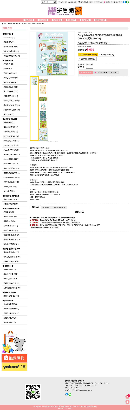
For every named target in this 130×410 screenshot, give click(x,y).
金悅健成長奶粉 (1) (10, 318)
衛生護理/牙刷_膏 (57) (12, 239)
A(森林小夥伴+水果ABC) (88, 54)
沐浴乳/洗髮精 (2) (10, 221)
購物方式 (35, 207)
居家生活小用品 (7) (10, 82)
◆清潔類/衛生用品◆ (11, 208)
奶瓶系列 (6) (8, 68)
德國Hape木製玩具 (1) (12, 154)
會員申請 (63, 2)
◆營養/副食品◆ (9, 292)
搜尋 (54, 2)
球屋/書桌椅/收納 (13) (12, 182)
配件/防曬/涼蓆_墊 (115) (12, 287)
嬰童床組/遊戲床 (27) (11, 252)
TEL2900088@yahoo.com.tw (82, 390)
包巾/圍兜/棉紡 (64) (11, 225)
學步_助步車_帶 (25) (11, 199)
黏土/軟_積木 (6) (10, 191)
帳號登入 (73, 2)
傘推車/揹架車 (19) (10, 278)
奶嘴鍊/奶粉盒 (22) (10, 73)
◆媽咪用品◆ (8, 34)
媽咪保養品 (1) (9, 42)
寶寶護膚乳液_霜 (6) (11, 87)
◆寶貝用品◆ (8, 60)
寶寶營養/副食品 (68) (11, 296)
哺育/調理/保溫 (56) (11, 96)
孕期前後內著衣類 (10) (12, 56)
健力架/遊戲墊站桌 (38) (12, 173)
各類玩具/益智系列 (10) (12, 168)
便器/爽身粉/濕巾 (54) (12, 235)
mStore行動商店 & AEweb (88, 406)
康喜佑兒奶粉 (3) (10, 322)
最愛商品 (109, 2)
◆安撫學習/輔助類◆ (11, 195)
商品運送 (46, 207)
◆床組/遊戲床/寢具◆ (11, 248)
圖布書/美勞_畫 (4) (10, 186)
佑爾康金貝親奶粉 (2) (11, 313)
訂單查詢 (99, 2)
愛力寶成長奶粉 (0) (10, 304)
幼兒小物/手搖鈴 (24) (11, 136)
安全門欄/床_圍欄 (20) (12, 109)
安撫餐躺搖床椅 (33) (11, 204)
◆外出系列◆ (8, 266)
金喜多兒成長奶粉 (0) (11, 308)
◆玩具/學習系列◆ (24, 24)
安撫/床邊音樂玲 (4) (11, 127)
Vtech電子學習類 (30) (11, 150)
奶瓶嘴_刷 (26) (9, 212)
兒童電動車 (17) (9, 122)
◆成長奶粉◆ (8, 300)
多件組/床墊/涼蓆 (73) (12, 261)
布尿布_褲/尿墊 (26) (11, 230)
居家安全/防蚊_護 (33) (12, 105)
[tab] (35, 207)
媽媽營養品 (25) (9, 37)
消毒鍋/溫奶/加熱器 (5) (12, 100)
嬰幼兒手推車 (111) (10, 274)
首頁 (4, 24)
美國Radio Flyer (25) (11, 163)
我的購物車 (86, 2)
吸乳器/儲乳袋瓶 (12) (11, 51)
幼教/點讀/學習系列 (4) (12, 177)
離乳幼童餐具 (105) (10, 91)
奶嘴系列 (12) (8, 64)
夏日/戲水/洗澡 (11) (11, 131)
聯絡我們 (119, 2)
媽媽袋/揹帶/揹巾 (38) (12, 283)
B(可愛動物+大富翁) (106, 54)
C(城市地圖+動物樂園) (87, 59)
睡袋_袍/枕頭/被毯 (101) (12, 256)
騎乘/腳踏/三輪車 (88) (12, 140)
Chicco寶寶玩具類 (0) (11, 159)
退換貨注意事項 (59, 207)
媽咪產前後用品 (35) (11, 46)
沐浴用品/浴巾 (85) (10, 216)
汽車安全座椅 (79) (10, 269)
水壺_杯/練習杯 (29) (11, 77)
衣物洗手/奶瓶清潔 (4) (12, 244)
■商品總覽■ (12, 24)
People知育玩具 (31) (11, 145)
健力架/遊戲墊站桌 (38, 24)
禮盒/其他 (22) (9, 114)
